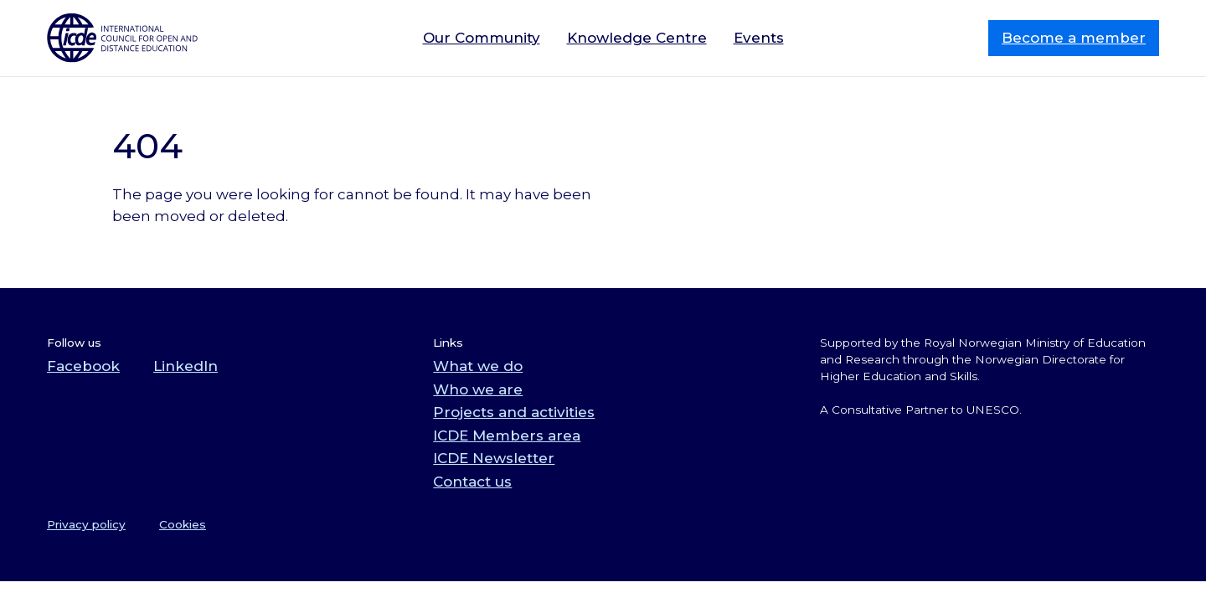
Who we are (478, 389)
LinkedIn (185, 366)
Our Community (481, 37)
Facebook (83, 366)
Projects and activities (514, 412)
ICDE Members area (506, 435)
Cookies (182, 524)
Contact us (472, 481)
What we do (478, 366)
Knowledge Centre (637, 37)
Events (759, 37)
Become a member (1074, 37)
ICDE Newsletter (493, 458)
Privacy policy (86, 524)
